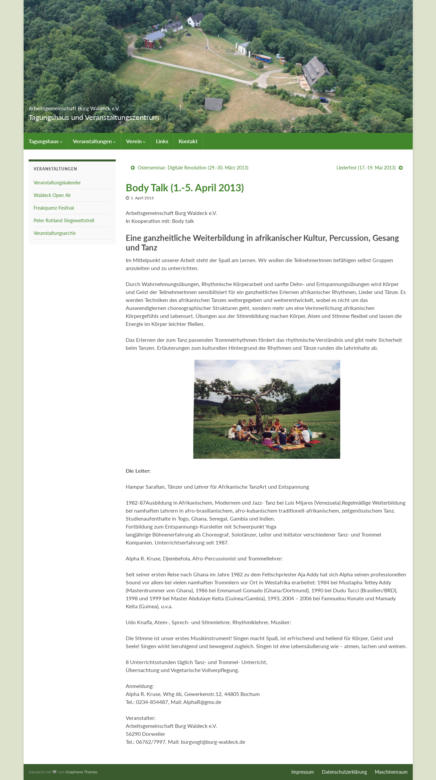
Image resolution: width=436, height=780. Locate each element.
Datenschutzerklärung (344, 772)
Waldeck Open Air (52, 195)
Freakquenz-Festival (54, 208)
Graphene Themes (81, 771)
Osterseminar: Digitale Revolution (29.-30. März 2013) (193, 167)
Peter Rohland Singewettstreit (64, 220)
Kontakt (188, 141)
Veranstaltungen (94, 141)
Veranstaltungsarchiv (55, 233)
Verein (136, 141)
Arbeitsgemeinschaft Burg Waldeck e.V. (115, 106)
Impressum (302, 772)
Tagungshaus (46, 141)
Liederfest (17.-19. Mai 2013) (366, 167)
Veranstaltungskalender (57, 182)
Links (162, 141)
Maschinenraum (391, 772)
